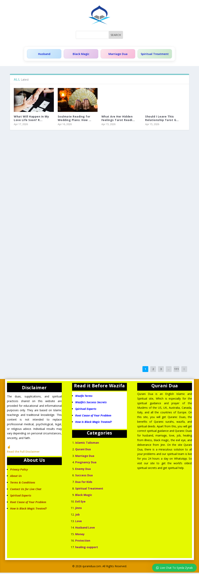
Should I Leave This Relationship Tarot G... (162, 119)
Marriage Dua (115, 54)
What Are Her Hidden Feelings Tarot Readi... (118, 119)
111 (176, 370)
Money (80, 535)
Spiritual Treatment (153, 54)
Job (77, 516)
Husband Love (85, 529)
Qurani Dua (83, 450)
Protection (82, 542)
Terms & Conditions (22, 484)
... (168, 370)
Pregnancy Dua (85, 463)
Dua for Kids (83, 483)
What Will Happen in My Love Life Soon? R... (31, 119)
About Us (16, 477)
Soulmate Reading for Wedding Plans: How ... (74, 119)
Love (78, 522)
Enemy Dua (83, 470)
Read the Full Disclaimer (23, 453)
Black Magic (79, 54)
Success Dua (84, 476)
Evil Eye (80, 503)
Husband (43, 54)
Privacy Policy (19, 471)
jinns (78, 509)
